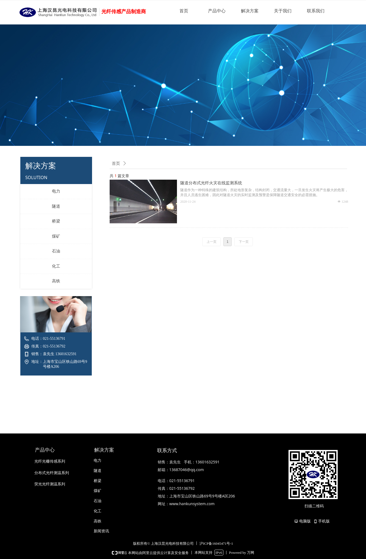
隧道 (56, 206)
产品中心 (217, 11)
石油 (56, 251)
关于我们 (283, 11)
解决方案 (250, 11)
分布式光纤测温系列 (51, 473)
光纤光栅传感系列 (49, 461)
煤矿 (56, 236)
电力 (56, 191)
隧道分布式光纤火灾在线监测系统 (211, 183)
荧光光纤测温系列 (49, 484)
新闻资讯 (101, 531)
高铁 (56, 281)
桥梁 (56, 221)
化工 (56, 266)
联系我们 (316, 11)
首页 (183, 11)
